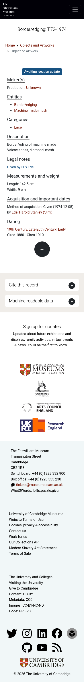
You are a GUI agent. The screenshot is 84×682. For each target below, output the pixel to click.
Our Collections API (24, 542)
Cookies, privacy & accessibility (33, 525)
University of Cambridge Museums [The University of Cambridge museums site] (36, 514)
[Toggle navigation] (75, 9)
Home (10, 45)
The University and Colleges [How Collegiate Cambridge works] (31, 577)
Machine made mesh (30, 110)
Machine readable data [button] (31, 301)
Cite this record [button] (23, 285)
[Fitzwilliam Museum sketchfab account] (72, 633)
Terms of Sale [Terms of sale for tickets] (20, 553)
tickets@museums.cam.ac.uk (39, 485)
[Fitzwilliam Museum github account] (27, 647)
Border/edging (25, 105)
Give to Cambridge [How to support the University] (23, 588)
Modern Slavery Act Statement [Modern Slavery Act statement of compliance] (33, 548)
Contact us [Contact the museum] (17, 531)
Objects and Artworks (37, 45)
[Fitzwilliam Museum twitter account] (12, 633)
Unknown (33, 88)
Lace (18, 127)
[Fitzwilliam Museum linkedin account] (57, 633)
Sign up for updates (42, 326)
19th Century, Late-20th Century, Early (36, 229)
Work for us (18, 537)
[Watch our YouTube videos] (42, 647)
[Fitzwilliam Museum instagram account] (27, 633)
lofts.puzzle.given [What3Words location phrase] (46, 490)
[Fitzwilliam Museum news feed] (57, 647)
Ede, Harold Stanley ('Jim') (32, 212)
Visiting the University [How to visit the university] (26, 583)
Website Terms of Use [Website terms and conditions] (26, 519)
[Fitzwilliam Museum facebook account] (42, 633)
